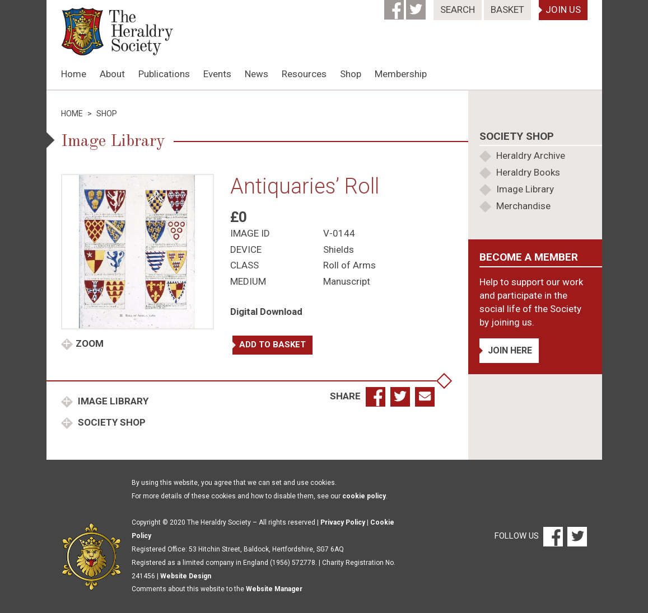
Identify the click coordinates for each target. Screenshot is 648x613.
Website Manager (274, 589)
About (112, 73)
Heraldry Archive (530, 155)
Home (73, 73)
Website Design (185, 576)
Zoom (90, 343)
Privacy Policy (342, 522)
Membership (401, 73)
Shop (350, 73)
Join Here (510, 350)
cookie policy (364, 496)
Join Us (563, 9)
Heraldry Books (528, 172)
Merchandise (523, 205)
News (256, 73)
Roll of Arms (349, 265)
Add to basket (272, 344)
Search (457, 9)
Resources (304, 73)
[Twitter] (417, 6)
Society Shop (111, 422)
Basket (507, 9)
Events (217, 73)
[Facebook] (395, 6)
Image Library (112, 401)
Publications (164, 73)
